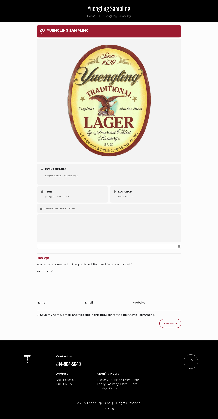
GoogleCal (67, 208)
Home (91, 16)
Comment (45, 270)
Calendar (51, 208)
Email (90, 302)
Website (139, 302)
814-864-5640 (68, 364)
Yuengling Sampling (117, 16)
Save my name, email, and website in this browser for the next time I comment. (97, 314)
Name (42, 302)
